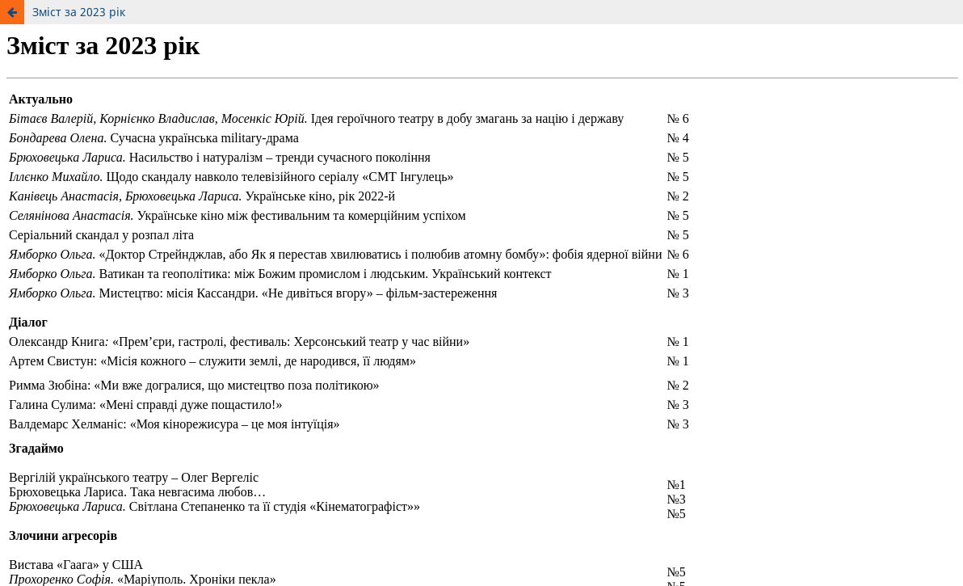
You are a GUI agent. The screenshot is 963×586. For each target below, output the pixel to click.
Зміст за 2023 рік (78, 11)
